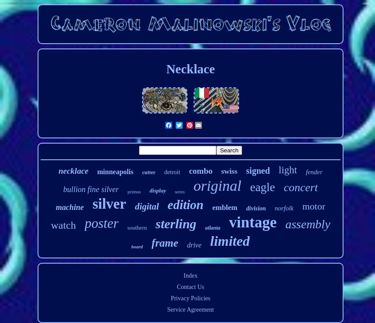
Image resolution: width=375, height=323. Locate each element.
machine (70, 207)
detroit (172, 172)
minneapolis (115, 171)
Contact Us (191, 287)
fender (314, 171)
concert (301, 187)
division (256, 208)
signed (258, 170)
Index (191, 275)
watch (63, 225)
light (288, 170)
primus (134, 191)
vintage (253, 222)
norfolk (283, 208)
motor (314, 206)
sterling (176, 223)
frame (165, 243)
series (180, 191)
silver (109, 204)
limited (230, 241)
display (157, 190)
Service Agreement (190, 309)
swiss (229, 171)
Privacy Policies (191, 298)
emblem (225, 207)
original (218, 186)
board (137, 246)
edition (186, 205)
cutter (149, 172)
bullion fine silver (91, 189)
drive (194, 245)
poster (102, 223)
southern (137, 227)
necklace (74, 170)
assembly (307, 224)
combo (200, 170)
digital (147, 206)
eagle (262, 187)
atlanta (212, 228)
